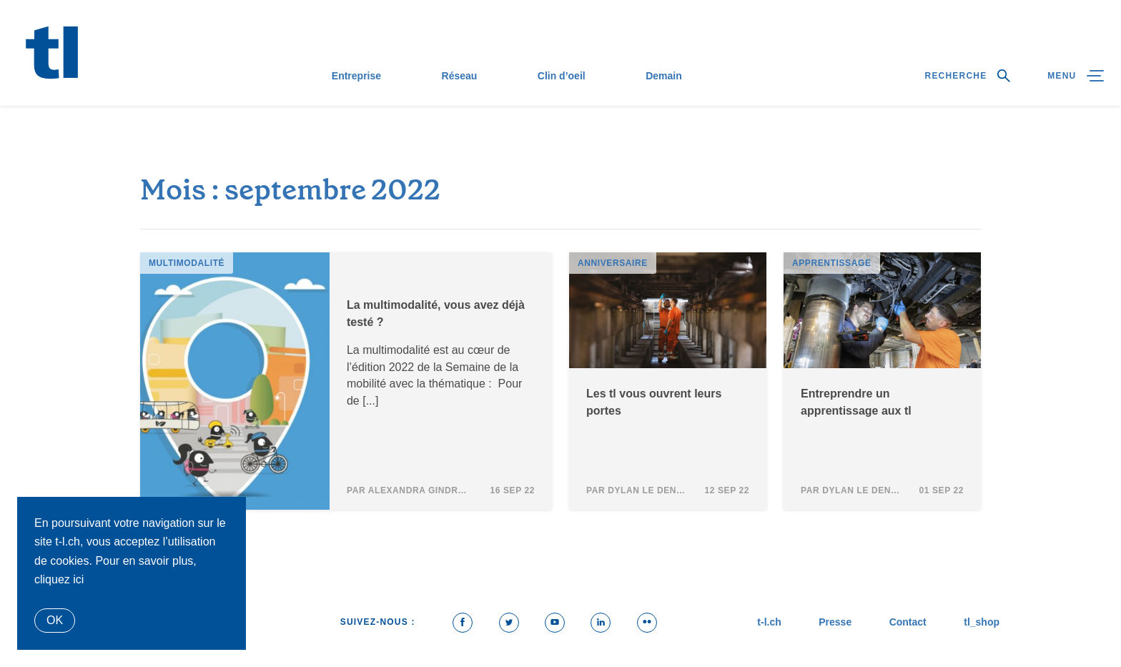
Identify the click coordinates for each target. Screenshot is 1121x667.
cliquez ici (59, 579)
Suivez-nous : (377, 622)
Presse (835, 622)
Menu (1075, 75)
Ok (54, 620)
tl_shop (981, 622)
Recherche (967, 75)
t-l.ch (769, 622)
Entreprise (356, 75)
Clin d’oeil (562, 75)
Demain (664, 75)
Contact (908, 622)
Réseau (460, 75)
